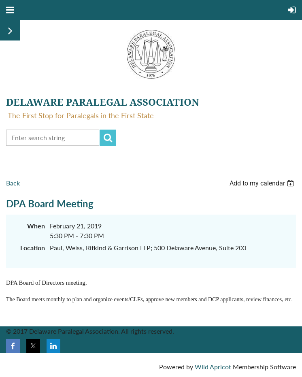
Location (32, 247)
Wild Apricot (213, 367)
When (36, 226)
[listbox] (263, 183)
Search (108, 138)
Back (13, 183)
